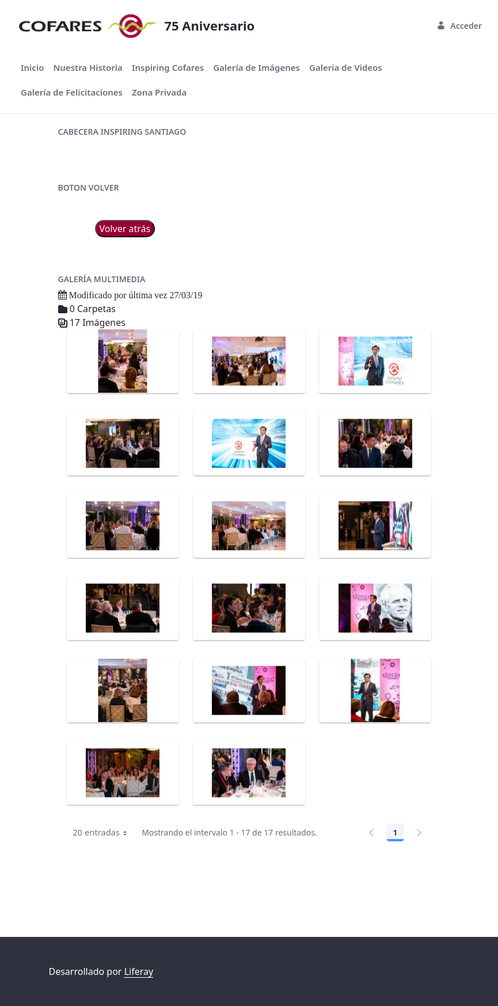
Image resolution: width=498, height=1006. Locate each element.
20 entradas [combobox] (104, 899)
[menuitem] (32, 67)
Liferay (138, 971)
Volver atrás (125, 294)
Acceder (459, 25)
